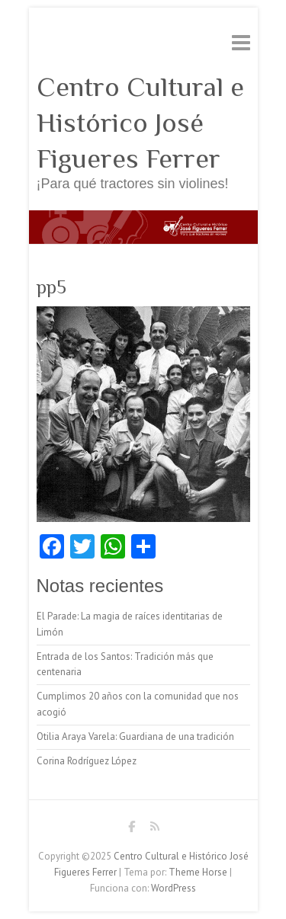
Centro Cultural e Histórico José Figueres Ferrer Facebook (132, 829)
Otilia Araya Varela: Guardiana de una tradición (135, 736)
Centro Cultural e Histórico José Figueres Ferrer (140, 123)
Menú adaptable (241, 42)
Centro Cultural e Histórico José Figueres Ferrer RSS (154, 829)
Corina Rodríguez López (87, 760)
